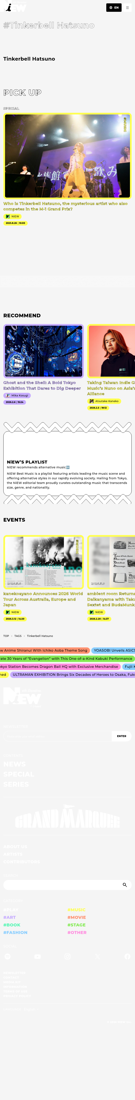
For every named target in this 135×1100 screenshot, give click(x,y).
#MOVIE (77, 917)
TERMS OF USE (15, 991)
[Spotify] (7, 957)
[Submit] (125, 885)
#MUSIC (77, 909)
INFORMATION (15, 987)
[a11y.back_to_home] (13, 7)
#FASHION (15, 932)
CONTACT (11, 977)
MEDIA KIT (12, 982)
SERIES (16, 784)
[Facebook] (127, 957)
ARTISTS (13, 854)
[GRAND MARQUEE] (67, 816)
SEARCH (10, 876)
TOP (6, 636)
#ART (9, 917)
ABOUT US (15, 846)
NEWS (14, 764)
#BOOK (11, 924)
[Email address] (57, 736)
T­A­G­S (18, 636)
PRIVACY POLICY (17, 996)
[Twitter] (97, 957)
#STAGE (77, 924)
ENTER (121, 736)
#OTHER (77, 932)
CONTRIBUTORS (21, 861)
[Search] (67, 885)
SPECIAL (18, 774)
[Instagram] (67, 957)
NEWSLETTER (15, 727)
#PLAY (10, 909)
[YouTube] (37, 957)
